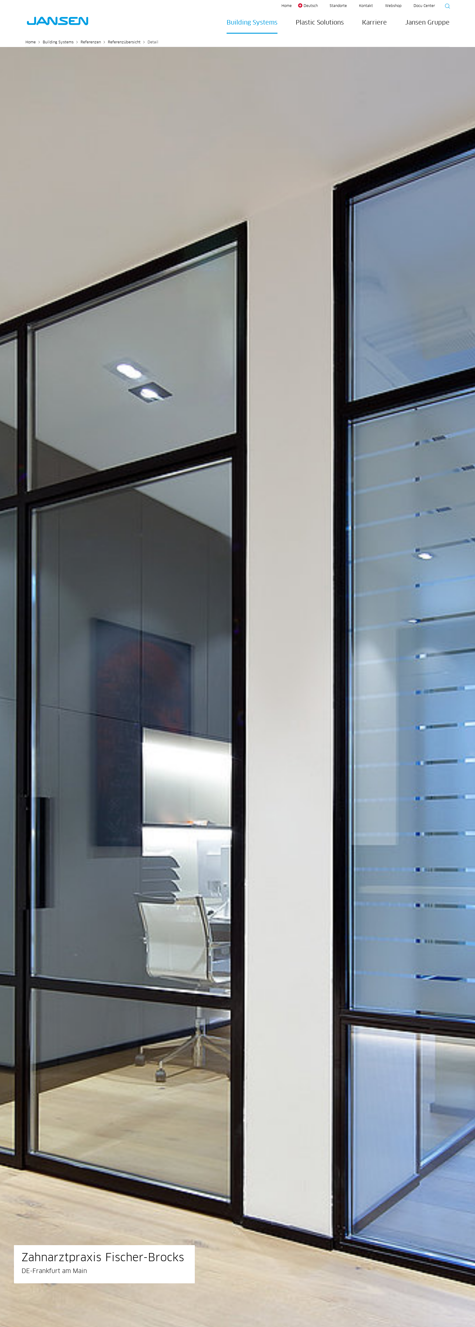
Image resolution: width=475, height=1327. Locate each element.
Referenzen (91, 42)
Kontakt (366, 6)
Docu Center (424, 6)
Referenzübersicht (124, 42)
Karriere (374, 23)
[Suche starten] (445, 7)
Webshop (393, 6)
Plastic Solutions (320, 23)
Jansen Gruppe (427, 23)
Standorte (338, 6)
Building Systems (252, 23)
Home (286, 6)
